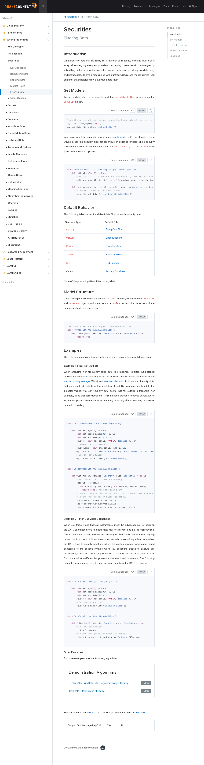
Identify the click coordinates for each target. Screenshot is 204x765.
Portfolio (9, 105)
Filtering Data (31, 92)
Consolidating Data (16, 133)
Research (139, 6)
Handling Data (17, 79)
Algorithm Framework (17, 196)
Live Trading (12, 224)
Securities (10, 61)
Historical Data (13, 140)
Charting (13, 202)
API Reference (16, 237)
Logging (13, 209)
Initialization (15, 53)
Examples (175, 55)
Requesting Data (19, 73)
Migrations (11, 245)
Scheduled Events (18, 160)
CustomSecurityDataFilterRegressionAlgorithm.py (110, 688)
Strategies (154, 6)
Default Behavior (178, 45)
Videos (91, 717)
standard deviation (114, 382)
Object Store (15, 174)
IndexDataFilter (114, 255)
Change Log (8, 282)
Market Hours (17, 85)
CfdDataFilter (113, 264)
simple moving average (77, 382)
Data (166, 6)
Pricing (126, 6)
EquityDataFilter (114, 230)
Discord (140, 717)
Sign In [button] (194, 6)
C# (132, 110)
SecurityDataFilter (115, 272)
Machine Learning (15, 189)
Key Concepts (13, 47)
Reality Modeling (14, 154)
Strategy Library (17, 230)
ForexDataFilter (114, 247)
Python (141, 110)
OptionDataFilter (114, 238)
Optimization (12, 182)
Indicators (10, 168)
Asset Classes (18, 97)
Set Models (176, 39)
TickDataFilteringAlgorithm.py (110, 696)
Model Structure (178, 50)
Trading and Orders (16, 147)
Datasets (10, 119)
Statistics (10, 217)
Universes (10, 112)
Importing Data (13, 126)
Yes (109, 730)
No (122, 730)
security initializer (119, 137)
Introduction (176, 34)
